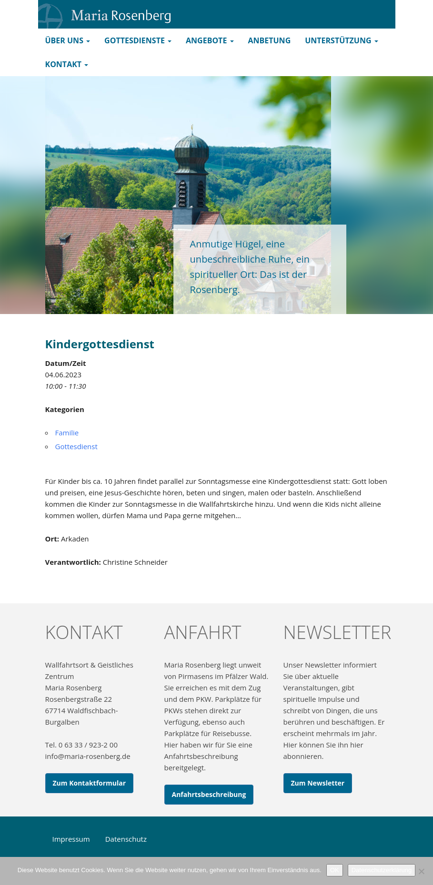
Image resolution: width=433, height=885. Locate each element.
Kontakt (67, 64)
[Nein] (421, 871)
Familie (67, 432)
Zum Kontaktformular (89, 782)
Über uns (68, 40)
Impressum (71, 839)
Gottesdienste (137, 40)
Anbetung (269, 40)
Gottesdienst (76, 446)
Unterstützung (341, 40)
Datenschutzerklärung (382, 870)
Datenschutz (126, 839)
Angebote (209, 40)
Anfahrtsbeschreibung (209, 794)
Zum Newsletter (318, 782)
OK (334, 870)
